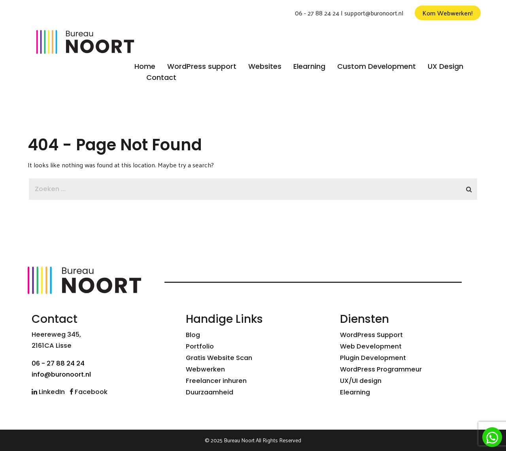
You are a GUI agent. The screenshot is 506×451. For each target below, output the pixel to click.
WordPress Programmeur (381, 369)
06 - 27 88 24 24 (317, 13)
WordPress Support (371, 334)
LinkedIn (48, 391)
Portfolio (200, 346)
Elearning (355, 392)
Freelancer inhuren (216, 380)
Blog (193, 334)
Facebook (89, 391)
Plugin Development (373, 357)
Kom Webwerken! (448, 13)
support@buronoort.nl (373, 13)
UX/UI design (360, 380)
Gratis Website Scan (219, 357)
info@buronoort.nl (61, 374)
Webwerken (205, 369)
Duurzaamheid (209, 392)
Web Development (371, 346)
